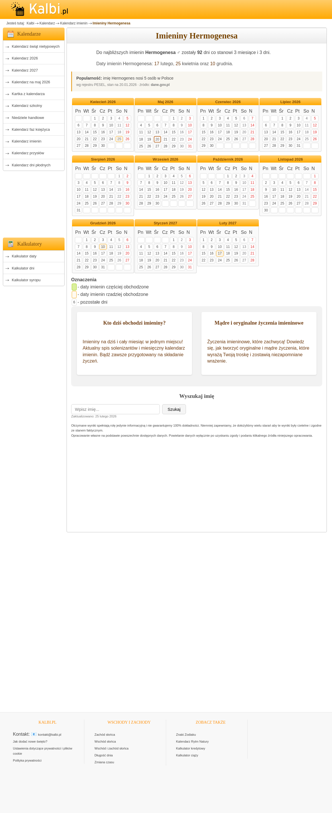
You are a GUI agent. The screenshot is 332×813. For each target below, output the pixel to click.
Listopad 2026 (290, 159)
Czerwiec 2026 (228, 102)
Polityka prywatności (27, 760)
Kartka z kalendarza (28, 94)
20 (78, 139)
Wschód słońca (105, 741)
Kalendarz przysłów (28, 153)
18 (119, 132)
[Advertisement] (34, 202)
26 (127, 139)
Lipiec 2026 (290, 102)
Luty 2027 (227, 223)
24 (111, 139)
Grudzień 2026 (103, 223)
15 (95, 132)
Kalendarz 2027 (25, 70)
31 (190, 146)
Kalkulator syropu (26, 280)
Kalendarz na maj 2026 (31, 82)
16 (103, 132)
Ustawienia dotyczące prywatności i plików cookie (42, 751)
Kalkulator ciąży (187, 755)
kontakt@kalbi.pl (49, 734)
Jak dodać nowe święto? (30, 741)
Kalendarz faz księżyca (31, 129)
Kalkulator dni (23, 268)
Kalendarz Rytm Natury (192, 741)
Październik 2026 (228, 159)
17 (156, 63)
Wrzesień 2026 (165, 159)
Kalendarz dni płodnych (31, 165)
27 (78, 146)
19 (127, 132)
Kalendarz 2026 (25, 58)
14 (86, 132)
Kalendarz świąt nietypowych (36, 46)
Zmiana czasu (104, 762)
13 (78, 132)
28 (86, 146)
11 (119, 125)
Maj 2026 (165, 102)
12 (127, 125)
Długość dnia (103, 755)
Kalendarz (47, 23)
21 (86, 139)
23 (103, 139)
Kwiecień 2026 (103, 102)
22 (95, 139)
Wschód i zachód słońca (111, 748)
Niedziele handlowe (28, 117)
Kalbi (30, 23)
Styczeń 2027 (165, 223)
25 (178, 63)
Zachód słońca (104, 734)
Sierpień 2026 (103, 159)
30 (103, 146)
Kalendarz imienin (73, 23)
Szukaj (174, 409)
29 (95, 146)
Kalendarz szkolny (27, 105)
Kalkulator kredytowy (190, 748)
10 (212, 63)
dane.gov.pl (160, 85)
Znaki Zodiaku (186, 734)
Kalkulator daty (24, 256)
